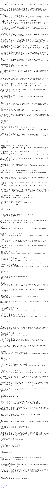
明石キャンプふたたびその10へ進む (5, 485)
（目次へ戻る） (2, 487)
